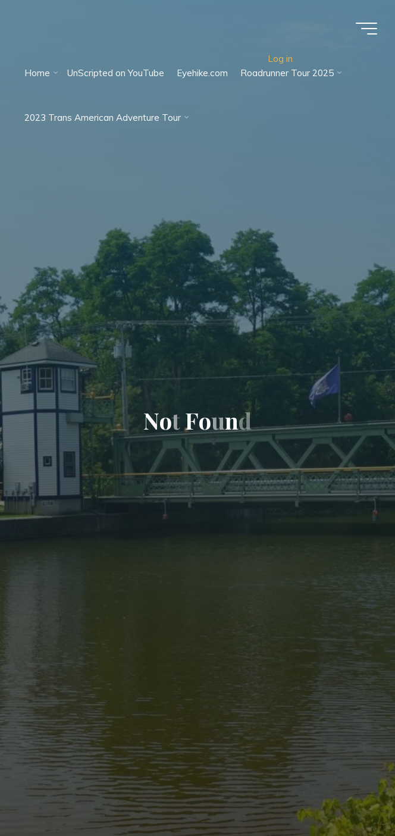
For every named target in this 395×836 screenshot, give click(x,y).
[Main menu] (366, 29)
